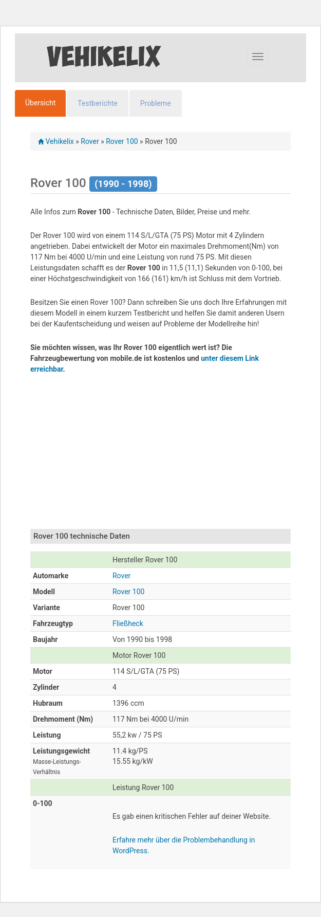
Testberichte (97, 103)
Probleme (155, 103)
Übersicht (40, 103)
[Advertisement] (175, 457)
